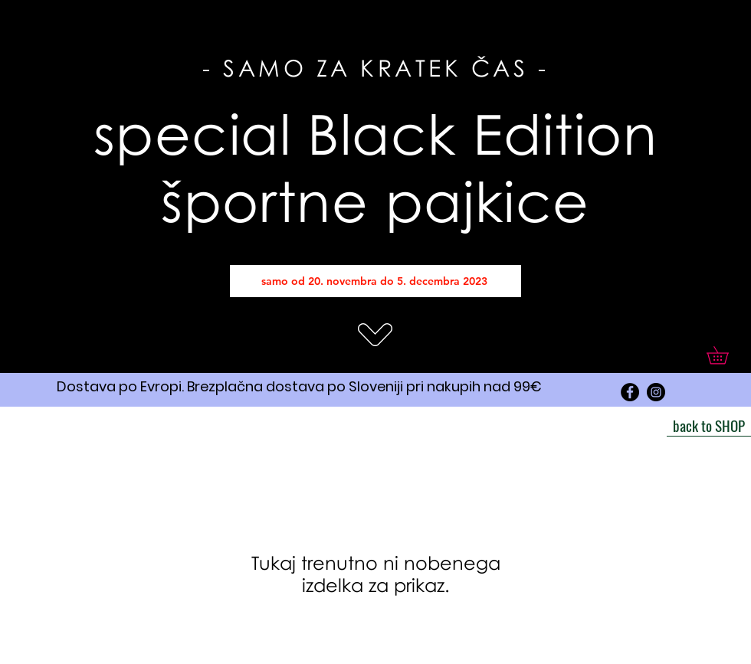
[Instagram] (656, 392)
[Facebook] (630, 392)
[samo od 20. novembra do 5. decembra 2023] (375, 281)
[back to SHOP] (709, 425)
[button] (726, 355)
